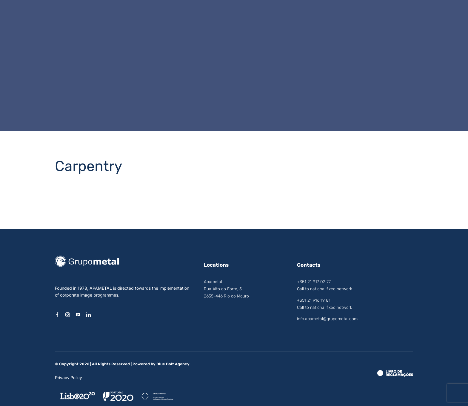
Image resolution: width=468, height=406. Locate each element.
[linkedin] (88, 314)
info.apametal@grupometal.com (327, 318)
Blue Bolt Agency (173, 364)
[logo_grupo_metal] (87, 258)
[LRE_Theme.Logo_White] (395, 373)
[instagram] (67, 314)
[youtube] (78, 314)
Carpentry (88, 166)
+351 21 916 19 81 (313, 300)
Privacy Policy (68, 377)
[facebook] (57, 314)
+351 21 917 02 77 (314, 281)
